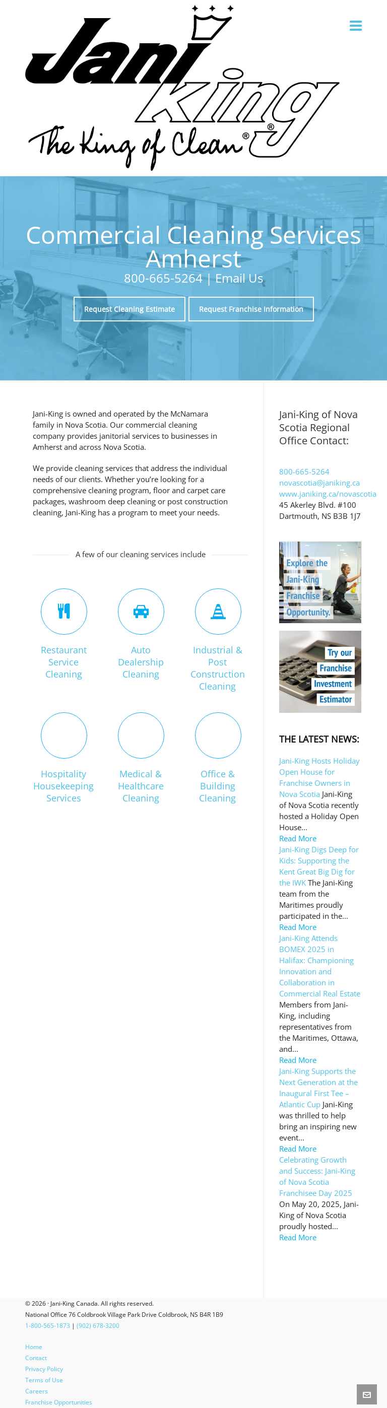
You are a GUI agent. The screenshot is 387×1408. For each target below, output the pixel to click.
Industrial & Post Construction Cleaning (217, 668)
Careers (36, 1391)
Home (33, 1347)
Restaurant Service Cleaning (64, 662)
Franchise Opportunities (58, 1402)
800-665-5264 (163, 278)
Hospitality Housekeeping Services (63, 786)
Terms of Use (44, 1380)
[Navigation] (356, 25)
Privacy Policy (44, 1369)
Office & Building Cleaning (217, 786)
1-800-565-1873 (47, 1325)
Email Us (239, 278)
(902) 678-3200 (98, 1325)
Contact (36, 1358)
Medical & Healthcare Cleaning (141, 786)
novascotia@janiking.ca (319, 483)
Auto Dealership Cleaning (141, 662)
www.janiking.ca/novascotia (327, 494)
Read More (297, 838)
